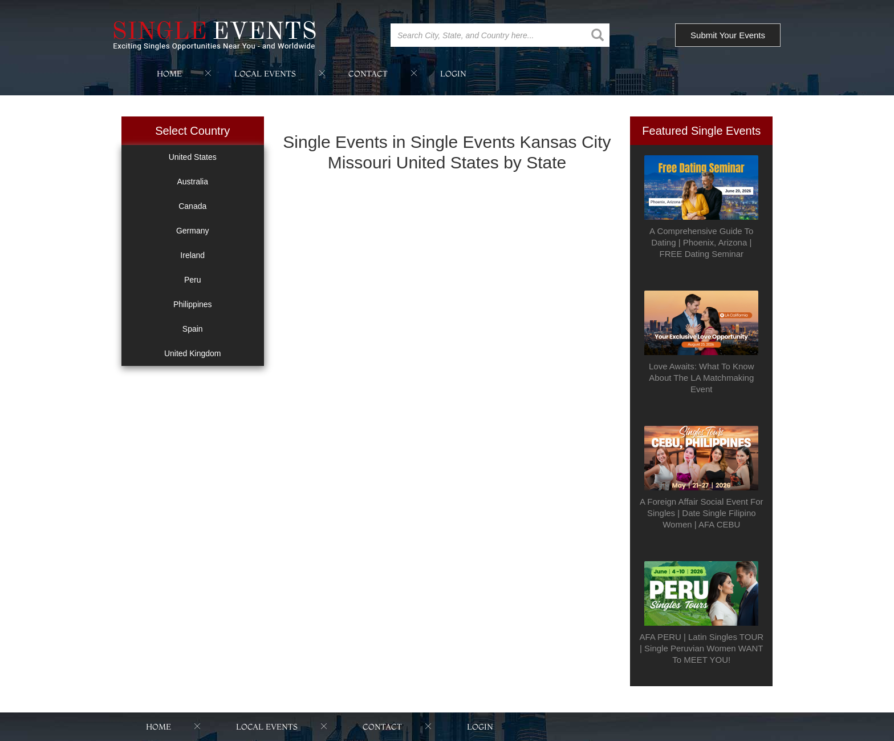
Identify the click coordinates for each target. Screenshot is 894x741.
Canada (192, 206)
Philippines (192, 304)
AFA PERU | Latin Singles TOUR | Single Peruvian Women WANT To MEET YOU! (701, 648)
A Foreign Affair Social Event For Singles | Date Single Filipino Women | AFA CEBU (701, 513)
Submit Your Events (727, 35)
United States (193, 157)
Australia (192, 181)
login (453, 74)
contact (368, 74)
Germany (192, 230)
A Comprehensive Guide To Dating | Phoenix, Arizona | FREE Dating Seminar (701, 242)
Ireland (192, 255)
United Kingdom (192, 353)
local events (265, 74)
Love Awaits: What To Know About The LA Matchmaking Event (701, 377)
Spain (192, 328)
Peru (192, 279)
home (169, 74)
